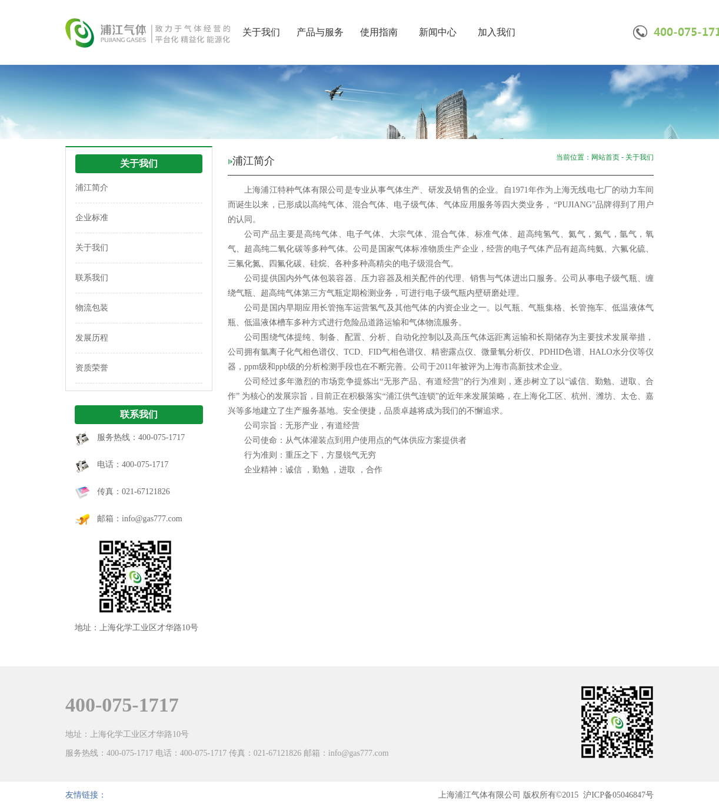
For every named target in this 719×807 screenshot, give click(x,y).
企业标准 (91, 217)
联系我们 (91, 277)
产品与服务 (320, 32)
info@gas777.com (152, 518)
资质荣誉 (91, 367)
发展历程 (91, 337)
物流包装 (91, 307)
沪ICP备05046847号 (618, 795)
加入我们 (496, 32)
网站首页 (605, 157)
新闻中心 (438, 32)
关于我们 (261, 32)
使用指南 (379, 32)
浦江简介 (91, 187)
